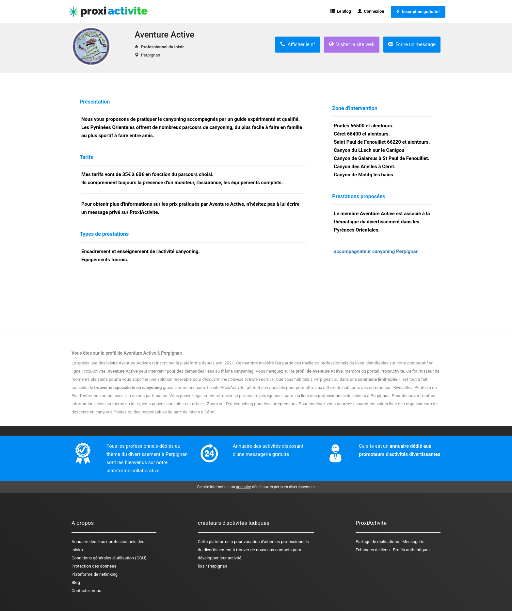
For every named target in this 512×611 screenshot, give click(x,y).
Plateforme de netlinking (95, 574)
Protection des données (94, 566)
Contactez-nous (86, 590)
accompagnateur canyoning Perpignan (376, 251)
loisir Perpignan (212, 566)
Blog (76, 582)
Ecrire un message (412, 44)
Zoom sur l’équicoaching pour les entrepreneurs (252, 403)
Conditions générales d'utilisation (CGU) (109, 557)
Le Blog (340, 11)
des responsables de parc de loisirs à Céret (174, 412)
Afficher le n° (297, 44)
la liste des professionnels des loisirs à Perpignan (343, 395)
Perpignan (150, 55)
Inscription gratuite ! (418, 11)
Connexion (371, 11)
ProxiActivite (392, 371)
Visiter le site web (352, 44)
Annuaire (80, 541)
